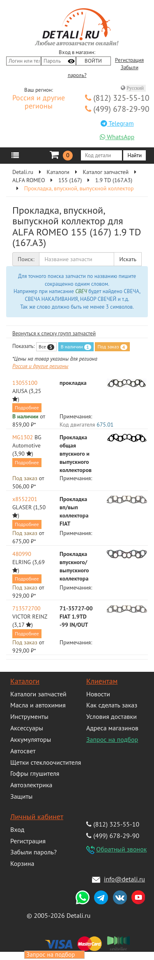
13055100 (24, 382)
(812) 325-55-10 (117, 98)
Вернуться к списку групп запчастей (54, 333)
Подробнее (27, 407)
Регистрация (129, 60)
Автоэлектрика (31, 785)
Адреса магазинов (112, 728)
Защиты (21, 796)
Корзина (22, 863)
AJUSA (19, 391)
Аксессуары (26, 728)
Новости (98, 694)
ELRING (21, 562)
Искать (127, 259)
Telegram (117, 123)
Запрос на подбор (112, 739)
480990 (21, 554)
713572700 (26, 608)
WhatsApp (117, 137)
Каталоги (24, 681)
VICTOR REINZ (29, 616)
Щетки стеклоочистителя (45, 762)
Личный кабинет (36, 816)
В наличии (76, 346)
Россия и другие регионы (38, 102)
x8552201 (24, 499)
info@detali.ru (124, 879)
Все (46, 346)
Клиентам (101, 681)
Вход (17, 829)
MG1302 (22, 437)
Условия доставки (111, 716)
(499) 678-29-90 (117, 109)
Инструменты (29, 716)
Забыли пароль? (33, 852)
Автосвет (23, 751)
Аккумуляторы (30, 739)
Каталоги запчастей (38, 694)
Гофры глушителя (34, 773)
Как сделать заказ (111, 705)
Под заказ (112, 346)
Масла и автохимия (38, 705)
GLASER (22, 507)
